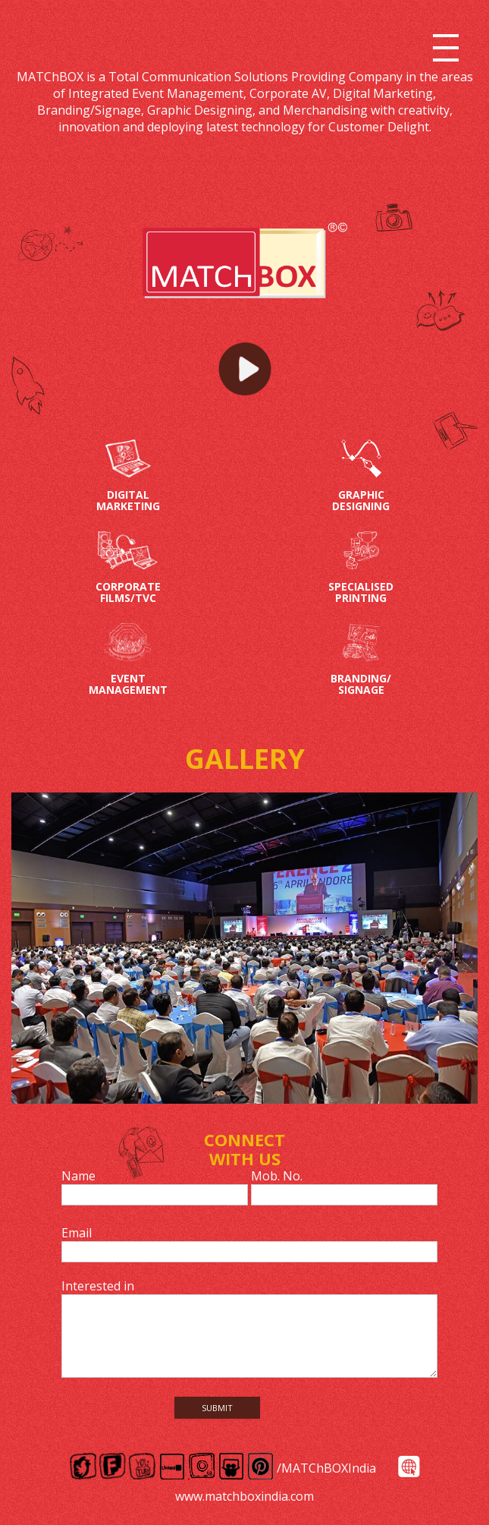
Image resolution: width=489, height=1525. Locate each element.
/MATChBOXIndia (326, 1468)
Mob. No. (276, 1175)
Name (78, 1175)
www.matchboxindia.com (244, 1496)
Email (76, 1232)
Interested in (97, 1286)
